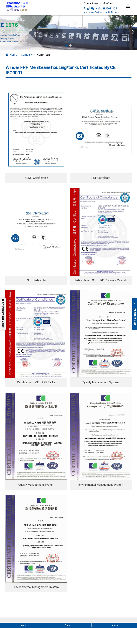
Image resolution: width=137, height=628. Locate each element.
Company (27, 54)
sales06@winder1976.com (104, 12)
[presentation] (4, 31)
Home (13, 54)
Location (114, 625)
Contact (68, 625)
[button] (66, 45)
